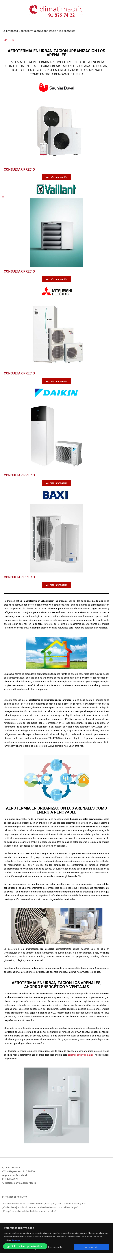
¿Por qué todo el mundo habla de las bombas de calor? (29, 1211)
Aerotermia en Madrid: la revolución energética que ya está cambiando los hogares (44, 1203)
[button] (25, 1246)
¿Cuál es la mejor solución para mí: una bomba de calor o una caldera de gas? (40, 1207)
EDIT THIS (9, 40)
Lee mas (16, 1240)
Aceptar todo (91, 1247)
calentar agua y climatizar (81, 1054)
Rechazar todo (55, 1247)
